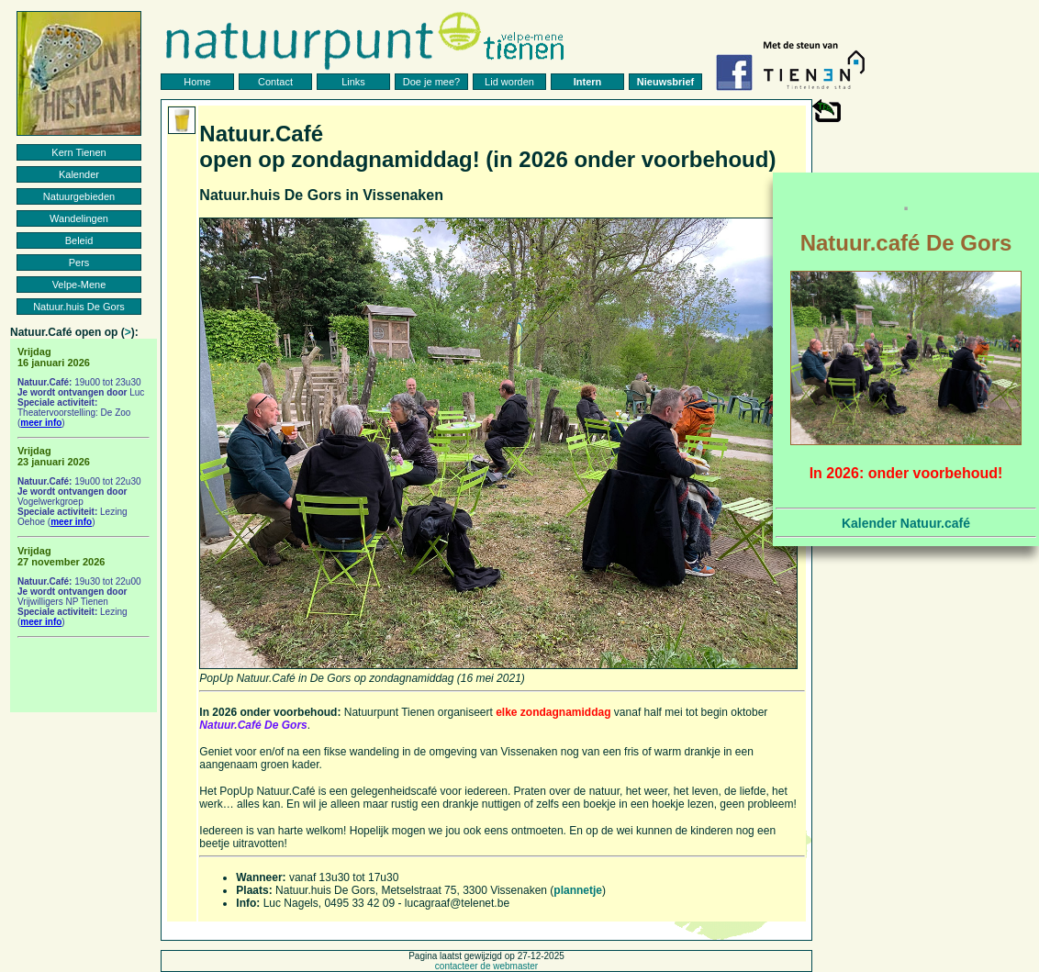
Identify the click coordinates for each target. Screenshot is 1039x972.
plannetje (577, 890)
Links (353, 81)
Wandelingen (79, 218)
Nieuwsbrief (665, 81)
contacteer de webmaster (486, 966)
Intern (588, 81)
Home (197, 81)
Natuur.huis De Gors (79, 306)
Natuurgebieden (79, 196)
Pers (79, 262)
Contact (275, 81)
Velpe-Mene (79, 284)
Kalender (79, 174)
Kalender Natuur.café (906, 523)
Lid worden (509, 81)
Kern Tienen (78, 152)
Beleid (79, 240)
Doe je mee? (431, 81)
